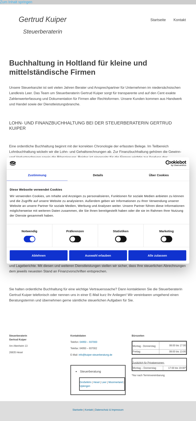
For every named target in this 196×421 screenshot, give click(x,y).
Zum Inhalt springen (16, 2)
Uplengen (85, 386)
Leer (104, 382)
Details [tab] (98, 175)
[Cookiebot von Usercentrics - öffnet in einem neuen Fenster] (168, 163)
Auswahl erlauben (98, 255)
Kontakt (179, 20)
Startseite (157, 20)
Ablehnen (38, 255)
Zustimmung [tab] (37, 175)
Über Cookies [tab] (159, 175)
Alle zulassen (157, 255)
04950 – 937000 (88, 342)
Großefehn (85, 382)
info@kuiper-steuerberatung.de (95, 354)
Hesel (96, 382)
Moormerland (115, 382)
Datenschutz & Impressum (109, 409)
